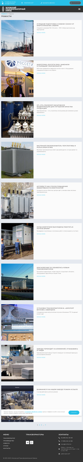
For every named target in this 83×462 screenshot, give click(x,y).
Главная (4, 14)
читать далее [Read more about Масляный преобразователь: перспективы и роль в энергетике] (41, 154)
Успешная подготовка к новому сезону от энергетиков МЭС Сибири (55, 24)
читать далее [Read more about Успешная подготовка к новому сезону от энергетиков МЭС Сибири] (41, 32)
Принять (74, 412)
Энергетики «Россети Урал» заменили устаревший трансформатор (53, 65)
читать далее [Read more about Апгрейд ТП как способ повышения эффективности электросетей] (41, 194)
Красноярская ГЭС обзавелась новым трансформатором (53, 268)
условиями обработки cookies (33, 411)
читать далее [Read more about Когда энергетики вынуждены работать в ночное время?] (41, 233)
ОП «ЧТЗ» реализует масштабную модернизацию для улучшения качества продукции (55, 106)
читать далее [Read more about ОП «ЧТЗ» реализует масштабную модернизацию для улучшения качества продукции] (41, 115)
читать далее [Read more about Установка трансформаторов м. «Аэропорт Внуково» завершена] (41, 316)
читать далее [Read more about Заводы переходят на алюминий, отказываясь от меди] (41, 357)
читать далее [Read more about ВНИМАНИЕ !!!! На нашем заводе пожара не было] (41, 394)
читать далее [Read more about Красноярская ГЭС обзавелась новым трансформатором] (41, 276)
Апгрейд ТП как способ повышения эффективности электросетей (52, 187)
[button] (79, 9)
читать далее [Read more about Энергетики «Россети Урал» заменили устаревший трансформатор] (41, 73)
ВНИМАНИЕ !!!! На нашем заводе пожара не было (57, 389)
